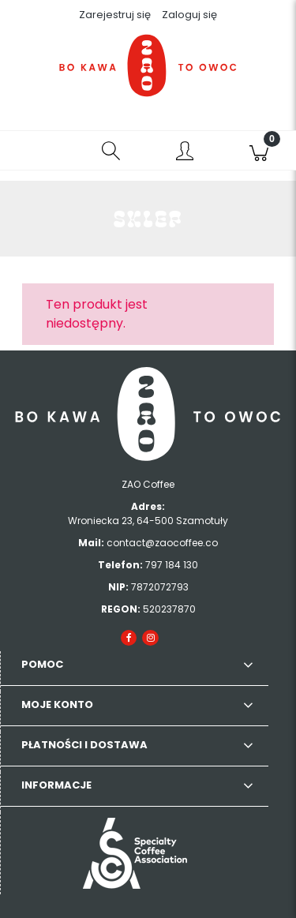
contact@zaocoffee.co (162, 542)
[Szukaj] (111, 150)
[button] (37, 150)
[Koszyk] (259, 150)
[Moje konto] (185, 153)
